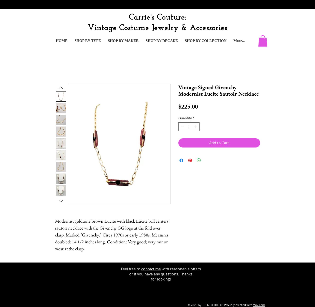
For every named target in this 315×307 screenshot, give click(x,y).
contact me (151, 269)
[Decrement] (182, 127)
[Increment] (196, 127)
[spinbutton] (189, 127)
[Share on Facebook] (181, 160)
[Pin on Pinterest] (190, 160)
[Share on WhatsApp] (199, 160)
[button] (263, 41)
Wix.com (259, 305)
